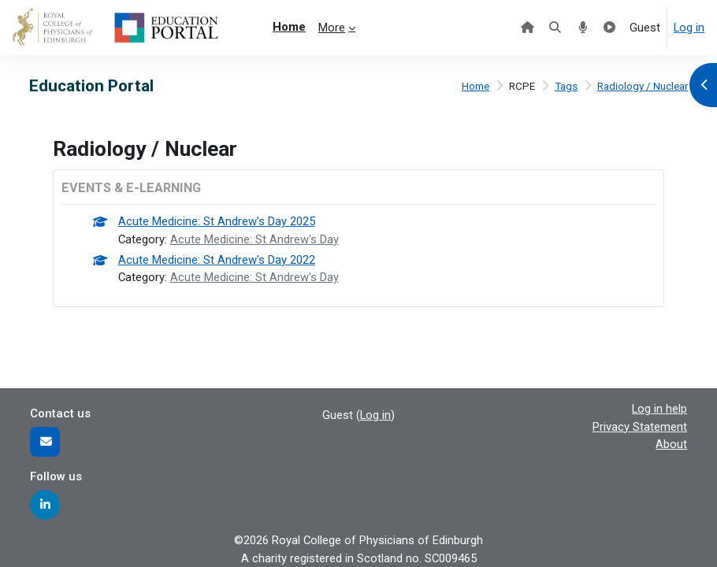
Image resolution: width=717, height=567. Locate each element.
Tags (566, 86)
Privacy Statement (640, 427)
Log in (689, 27)
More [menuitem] (331, 27)
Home (475, 86)
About (671, 444)
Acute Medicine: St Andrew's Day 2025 (216, 221)
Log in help (659, 409)
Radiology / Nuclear (642, 86)
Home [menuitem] (289, 27)
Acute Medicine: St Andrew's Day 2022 (216, 260)
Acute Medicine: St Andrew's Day (254, 239)
